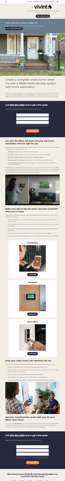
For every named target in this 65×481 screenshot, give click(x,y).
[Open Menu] (6, 2)
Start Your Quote (32, 131)
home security (18, 94)
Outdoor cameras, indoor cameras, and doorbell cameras (29, 157)
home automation (29, 94)
